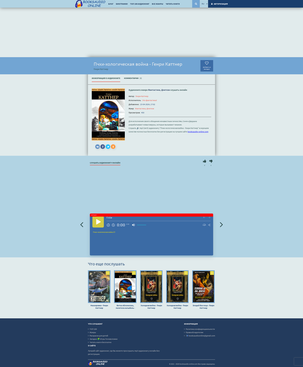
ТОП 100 (93, 329)
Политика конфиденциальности (200, 329)
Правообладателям (194, 332)
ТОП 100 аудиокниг (139, 4)
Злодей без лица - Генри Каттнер (203, 306)
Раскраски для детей (99, 335)
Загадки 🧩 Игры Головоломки (103, 339)
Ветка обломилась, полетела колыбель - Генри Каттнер (125, 306)
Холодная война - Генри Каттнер (151, 306)
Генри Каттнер (141, 96)
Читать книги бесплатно (100, 342)
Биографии (122, 4)
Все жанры (157, 4)
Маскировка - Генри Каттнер (99, 306)
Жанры (93, 332)
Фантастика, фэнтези (159, 89)
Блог (110, 4)
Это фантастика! (149, 100)
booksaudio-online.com (198, 131)
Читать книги (173, 4)
